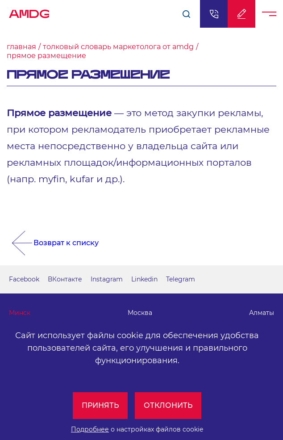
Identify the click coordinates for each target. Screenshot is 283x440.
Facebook (24, 279)
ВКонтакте (65, 279)
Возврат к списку (66, 243)
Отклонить (168, 405)
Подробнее (90, 429)
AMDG (29, 11)
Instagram (107, 279)
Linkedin (144, 279)
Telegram (180, 279)
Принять (100, 405)
